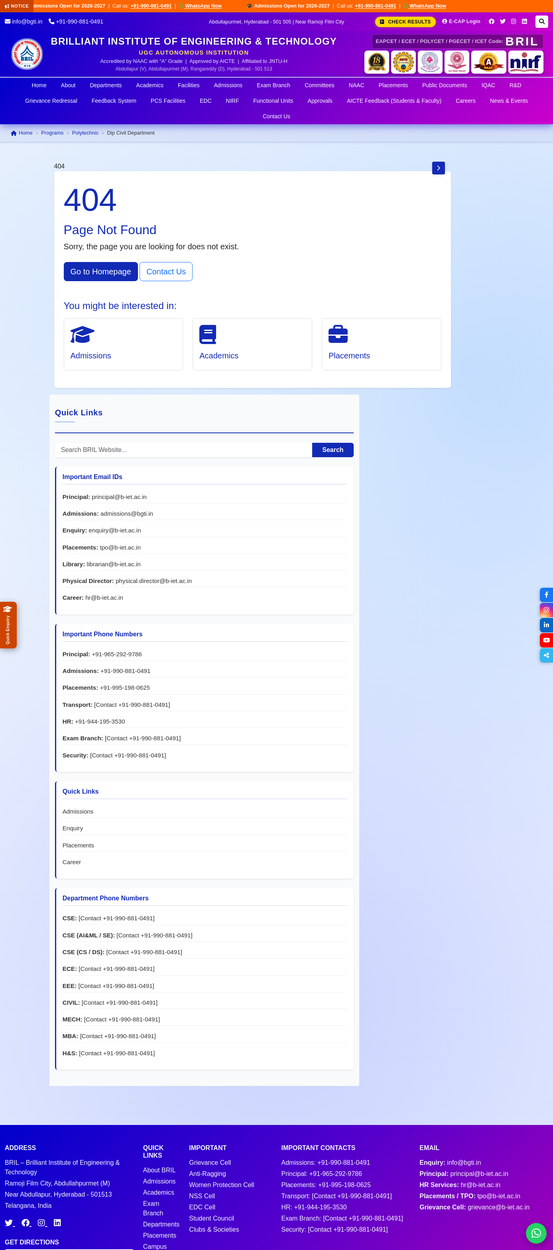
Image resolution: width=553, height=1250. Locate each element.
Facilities (188, 85)
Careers (466, 101)
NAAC (356, 85)
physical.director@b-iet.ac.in (445, 374)
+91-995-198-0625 (432, 498)
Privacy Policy (490, 1233)
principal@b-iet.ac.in (434, 273)
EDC (206, 101)
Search (475, 217)
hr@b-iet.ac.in (449, 391)
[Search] (541, 22)
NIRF (232, 101)
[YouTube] (546, 640)
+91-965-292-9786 (461, 447)
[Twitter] (503, 21)
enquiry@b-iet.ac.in (459, 315)
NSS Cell (202, 1117)
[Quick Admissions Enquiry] (8, 625)
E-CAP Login (461, 21)
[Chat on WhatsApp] (536, 1233)
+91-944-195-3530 (444, 540)
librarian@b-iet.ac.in (458, 349)
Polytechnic (85, 133)
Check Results (405, 22)
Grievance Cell (210, 1083)
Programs (52, 133)
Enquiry (417, 664)
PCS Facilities (168, 101)
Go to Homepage (101, 271)
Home (38, 85)
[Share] (546, 655)
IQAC (488, 85)
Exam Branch (273, 85)
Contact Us (276, 116)
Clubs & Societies (214, 1150)
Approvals (320, 101)
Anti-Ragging (207, 1095)
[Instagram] (513, 21)
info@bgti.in (23, 21)
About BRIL (159, 1091)
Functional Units (273, 101)
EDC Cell (202, 1128)
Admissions (228, 85)
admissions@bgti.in (433, 298)
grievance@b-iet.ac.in (498, 1128)
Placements (393, 85)
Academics (149, 85)
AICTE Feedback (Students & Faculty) (394, 101)
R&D (516, 85)
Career (416, 697)
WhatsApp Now (208, 6)
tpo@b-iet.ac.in (464, 332)
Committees (320, 85)
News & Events (509, 101)
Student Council (211, 1139)
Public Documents (444, 85)
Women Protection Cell (221, 1106)
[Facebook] (491, 21)
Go (126, 1176)
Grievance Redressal (51, 101)
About (68, 85)
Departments (106, 85)
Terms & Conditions (434, 1233)
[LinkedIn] (524, 21)
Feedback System (114, 101)
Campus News (155, 1172)
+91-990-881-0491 (159, 6)
